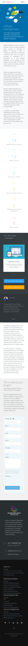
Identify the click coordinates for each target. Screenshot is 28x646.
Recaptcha (8, 476)
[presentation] (16, 480)
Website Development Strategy (12, 587)
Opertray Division (14, 262)
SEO (5, 599)
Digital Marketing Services (11, 591)
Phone (7, 440)
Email (7, 433)
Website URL (9, 418)
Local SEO (6, 601)
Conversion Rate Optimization (12, 614)
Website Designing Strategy (11, 585)
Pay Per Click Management (11, 607)
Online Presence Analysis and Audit (13, 616)
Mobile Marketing (8, 589)
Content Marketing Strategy (11, 583)
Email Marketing (8, 605)
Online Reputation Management (12, 593)
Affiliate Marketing (9, 618)
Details (7, 457)
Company (7, 448)
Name (7, 426)
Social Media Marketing (10, 603)
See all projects (9, 238)
